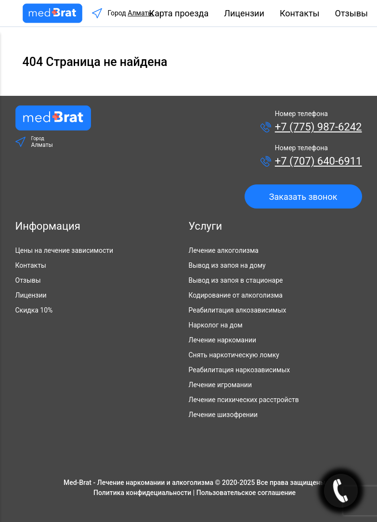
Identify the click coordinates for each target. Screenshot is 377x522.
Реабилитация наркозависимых (239, 370)
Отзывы (351, 13)
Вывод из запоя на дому (227, 265)
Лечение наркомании (223, 340)
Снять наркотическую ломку (234, 355)
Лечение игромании (220, 385)
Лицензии (244, 13)
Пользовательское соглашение (246, 492)
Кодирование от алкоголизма (236, 295)
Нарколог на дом (216, 325)
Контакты (300, 13)
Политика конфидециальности (142, 492)
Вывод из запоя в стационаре (236, 280)
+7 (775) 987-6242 (318, 127)
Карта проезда (179, 13)
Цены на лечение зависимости (64, 250)
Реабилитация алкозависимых (237, 310)
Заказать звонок (303, 197)
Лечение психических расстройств (244, 400)
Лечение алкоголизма (224, 250)
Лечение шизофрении (223, 414)
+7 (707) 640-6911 (318, 161)
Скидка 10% (34, 310)
